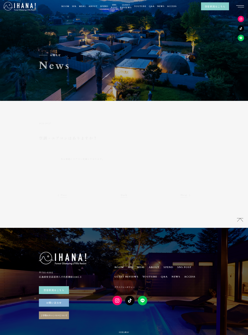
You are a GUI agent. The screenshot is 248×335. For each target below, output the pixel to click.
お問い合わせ (54, 302)
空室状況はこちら (215, 6)
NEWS (160, 6)
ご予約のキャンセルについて (54, 315)
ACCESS (172, 6)
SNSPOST (114, 6)
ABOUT (93, 6)
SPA (74, 6)
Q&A (152, 6)
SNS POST (184, 267)
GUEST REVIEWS (127, 276)
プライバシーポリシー (124, 287)
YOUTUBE (140, 6)
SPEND (104, 6)
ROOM (65, 6)
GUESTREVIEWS (125, 6)
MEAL (82, 6)
